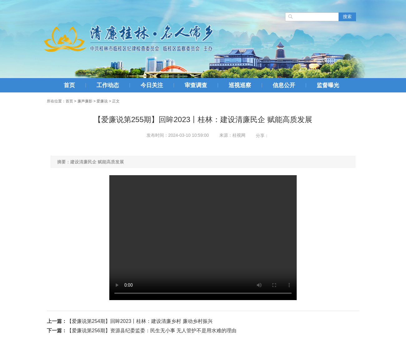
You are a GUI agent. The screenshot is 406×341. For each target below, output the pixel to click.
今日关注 (152, 85)
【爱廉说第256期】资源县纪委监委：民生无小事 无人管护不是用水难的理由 (151, 330)
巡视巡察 (240, 85)
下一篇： (57, 330)
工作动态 (108, 85)
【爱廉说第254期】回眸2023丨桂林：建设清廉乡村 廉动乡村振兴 (140, 321)
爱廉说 (102, 101)
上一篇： (57, 321)
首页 (69, 85)
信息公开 (284, 85)
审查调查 (196, 85)
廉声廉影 (84, 101)
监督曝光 (328, 85)
